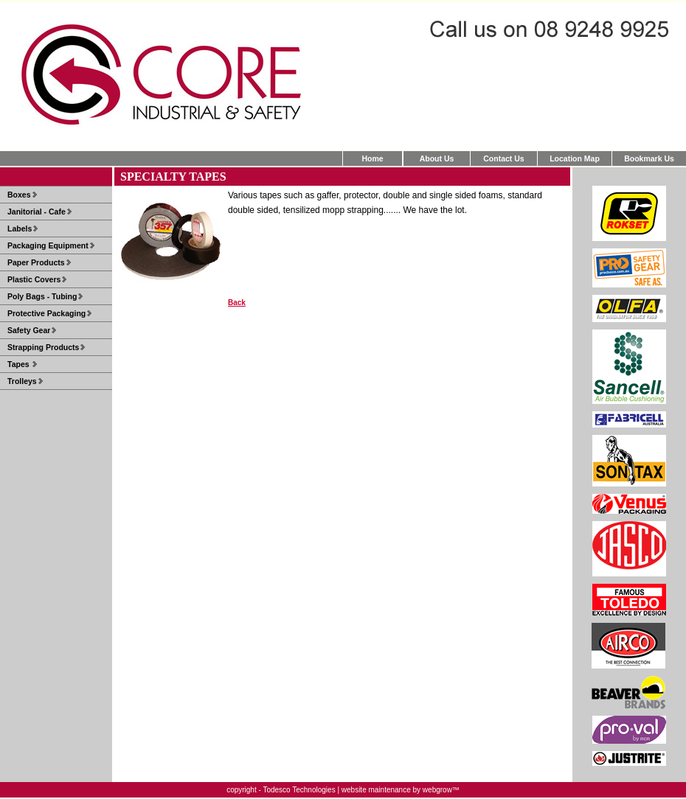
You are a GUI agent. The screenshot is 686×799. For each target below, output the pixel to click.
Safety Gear (28, 330)
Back (237, 303)
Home (372, 158)
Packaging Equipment (48, 245)
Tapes (19, 364)
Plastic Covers (33, 279)
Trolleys (22, 381)
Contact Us (503, 158)
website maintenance (376, 790)
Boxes (19, 194)
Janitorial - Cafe (36, 211)
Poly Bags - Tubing (42, 296)
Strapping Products (43, 347)
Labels (19, 228)
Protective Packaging (46, 313)
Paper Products (36, 262)
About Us (437, 158)
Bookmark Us (649, 158)
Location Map (575, 158)
